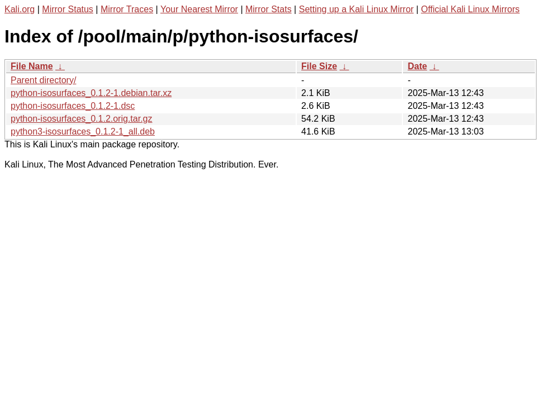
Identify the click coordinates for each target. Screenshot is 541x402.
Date (417, 66)
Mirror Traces (127, 9)
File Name (32, 66)
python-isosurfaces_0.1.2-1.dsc (73, 106)
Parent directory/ (43, 80)
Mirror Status (67, 9)
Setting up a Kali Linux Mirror (356, 9)
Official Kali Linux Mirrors (470, 9)
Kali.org (19, 9)
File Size (319, 66)
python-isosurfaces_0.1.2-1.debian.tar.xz (91, 93)
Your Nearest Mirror (199, 9)
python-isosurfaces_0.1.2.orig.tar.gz (81, 118)
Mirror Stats (268, 9)
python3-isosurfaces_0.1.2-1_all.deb (83, 131)
